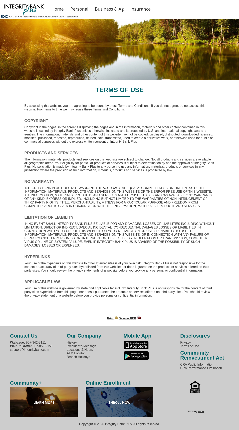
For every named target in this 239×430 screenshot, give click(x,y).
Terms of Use (189, 346)
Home (57, 9)
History (72, 342)
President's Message (81, 346)
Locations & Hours (80, 349)
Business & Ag (109, 9)
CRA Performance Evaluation (201, 368)
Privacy (185, 342)
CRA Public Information (196, 364)
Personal (79, 9)
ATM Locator (76, 353)
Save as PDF (127, 318)
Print (110, 318)
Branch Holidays (78, 357)
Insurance (140, 9)
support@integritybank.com (29, 349)
